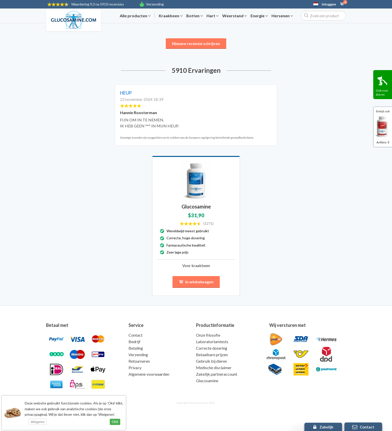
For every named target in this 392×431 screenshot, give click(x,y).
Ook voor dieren (382, 92)
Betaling (135, 348)
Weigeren (37, 422)
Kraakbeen (170, 16)
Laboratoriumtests (212, 341)
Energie (259, 16)
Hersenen (282, 16)
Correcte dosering (211, 348)
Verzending (155, 4)
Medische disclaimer (214, 367)
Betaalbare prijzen (212, 354)
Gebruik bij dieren (211, 361)
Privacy (135, 367)
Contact (135, 335)
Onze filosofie (208, 335)
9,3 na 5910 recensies (97, 4)
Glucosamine (207, 380)
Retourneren (139, 361)
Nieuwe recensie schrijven (196, 43)
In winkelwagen (196, 282)
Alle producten (135, 16)
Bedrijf (134, 341)
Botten (194, 16)
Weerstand (234, 16)
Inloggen (329, 4)
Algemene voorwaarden (148, 374)
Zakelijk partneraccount (216, 374)
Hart (212, 16)
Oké (115, 422)
